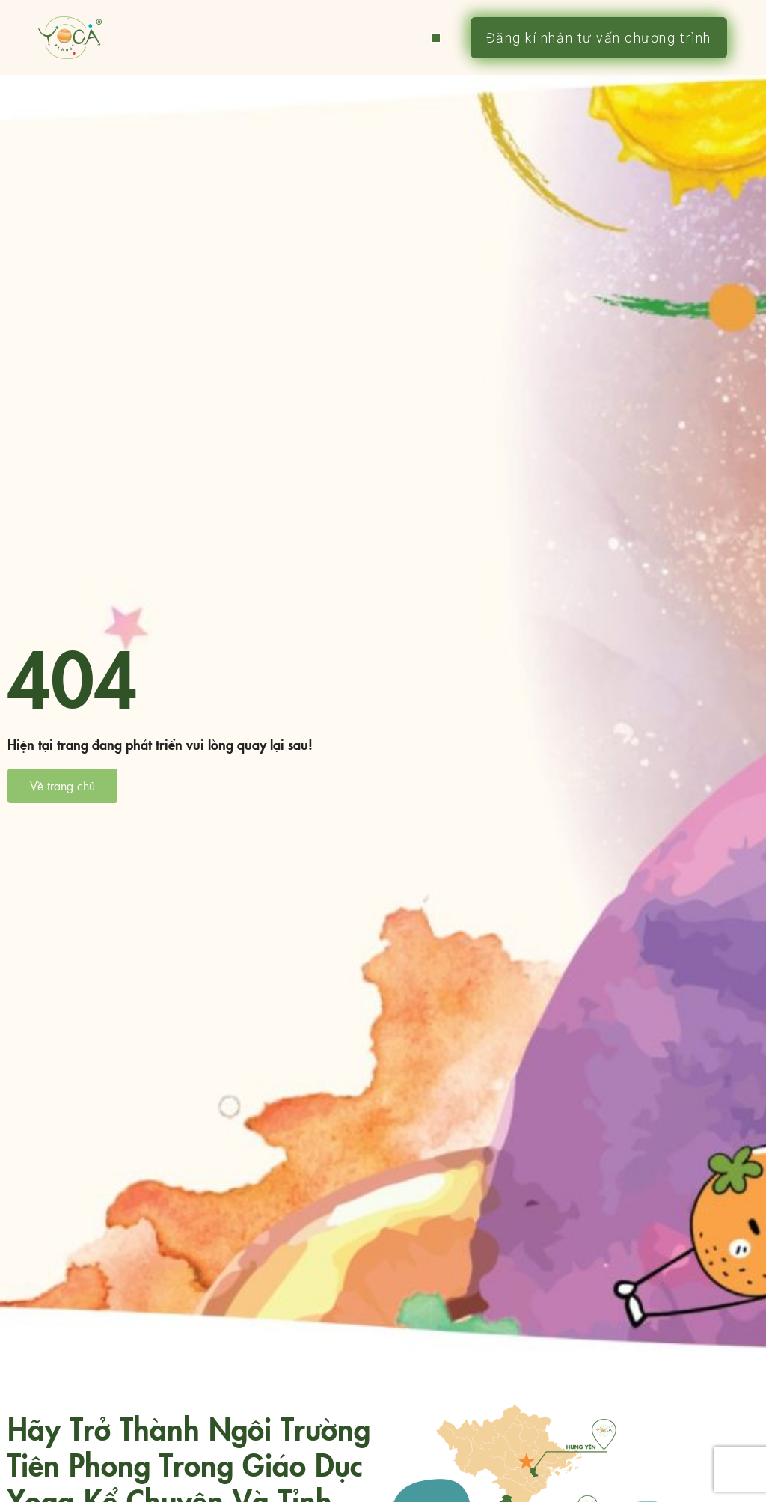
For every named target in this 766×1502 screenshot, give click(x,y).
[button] (436, 38)
